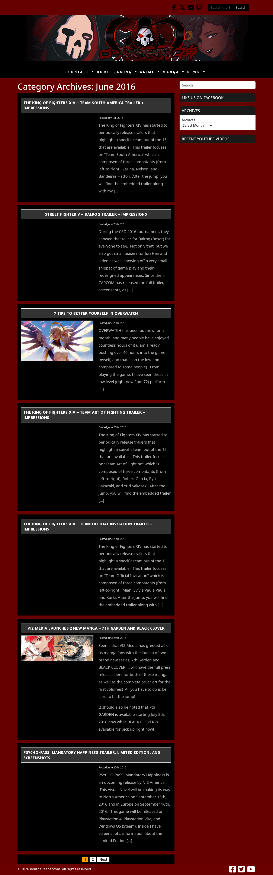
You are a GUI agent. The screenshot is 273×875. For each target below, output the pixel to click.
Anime (148, 72)
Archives (188, 120)
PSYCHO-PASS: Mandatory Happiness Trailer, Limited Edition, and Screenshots (91, 755)
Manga (172, 72)
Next (103, 859)
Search (241, 7)
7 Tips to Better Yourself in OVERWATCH (96, 313)
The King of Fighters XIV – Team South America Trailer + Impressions (83, 105)
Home (103, 72)
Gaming (123, 72)
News (194, 72)
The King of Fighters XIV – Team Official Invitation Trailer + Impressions (87, 526)
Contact (79, 72)
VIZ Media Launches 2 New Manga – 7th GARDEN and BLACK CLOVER (96, 628)
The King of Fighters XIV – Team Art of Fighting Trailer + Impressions (84, 415)
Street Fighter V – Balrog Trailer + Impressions (96, 214)
